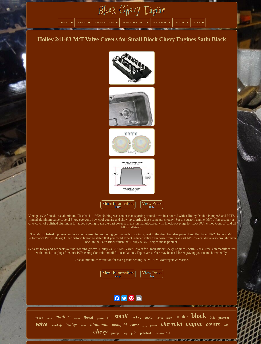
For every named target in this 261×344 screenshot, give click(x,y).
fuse (109, 318)
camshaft (56, 325)
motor (149, 317)
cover (134, 325)
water (49, 318)
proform (223, 317)
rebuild (39, 317)
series (144, 326)
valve (41, 324)
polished (145, 333)
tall (225, 325)
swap (125, 333)
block (198, 315)
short (169, 318)
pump (115, 333)
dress (160, 318)
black (83, 325)
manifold (119, 324)
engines (63, 316)
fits (133, 332)
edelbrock (162, 332)
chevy (100, 331)
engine (194, 323)
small (121, 316)
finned (88, 317)
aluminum (99, 324)
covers (213, 324)
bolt (212, 317)
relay (136, 318)
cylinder (100, 318)
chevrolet (171, 324)
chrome (77, 318)
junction (153, 325)
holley (71, 324)
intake (181, 316)
